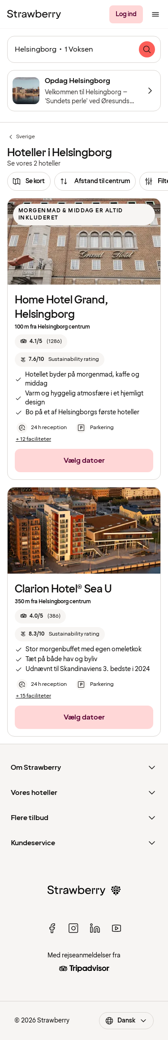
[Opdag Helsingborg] (84, 90)
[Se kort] (29, 181)
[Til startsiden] (34, 14)
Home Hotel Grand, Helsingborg (61, 307)
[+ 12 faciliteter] (33, 439)
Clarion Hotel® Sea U (63, 589)
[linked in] (95, 928)
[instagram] (73, 928)
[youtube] (116, 928)
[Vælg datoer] (84, 460)
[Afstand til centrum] (95, 181)
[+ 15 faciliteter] (33, 696)
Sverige (21, 136)
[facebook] (52, 928)
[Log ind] (126, 14)
